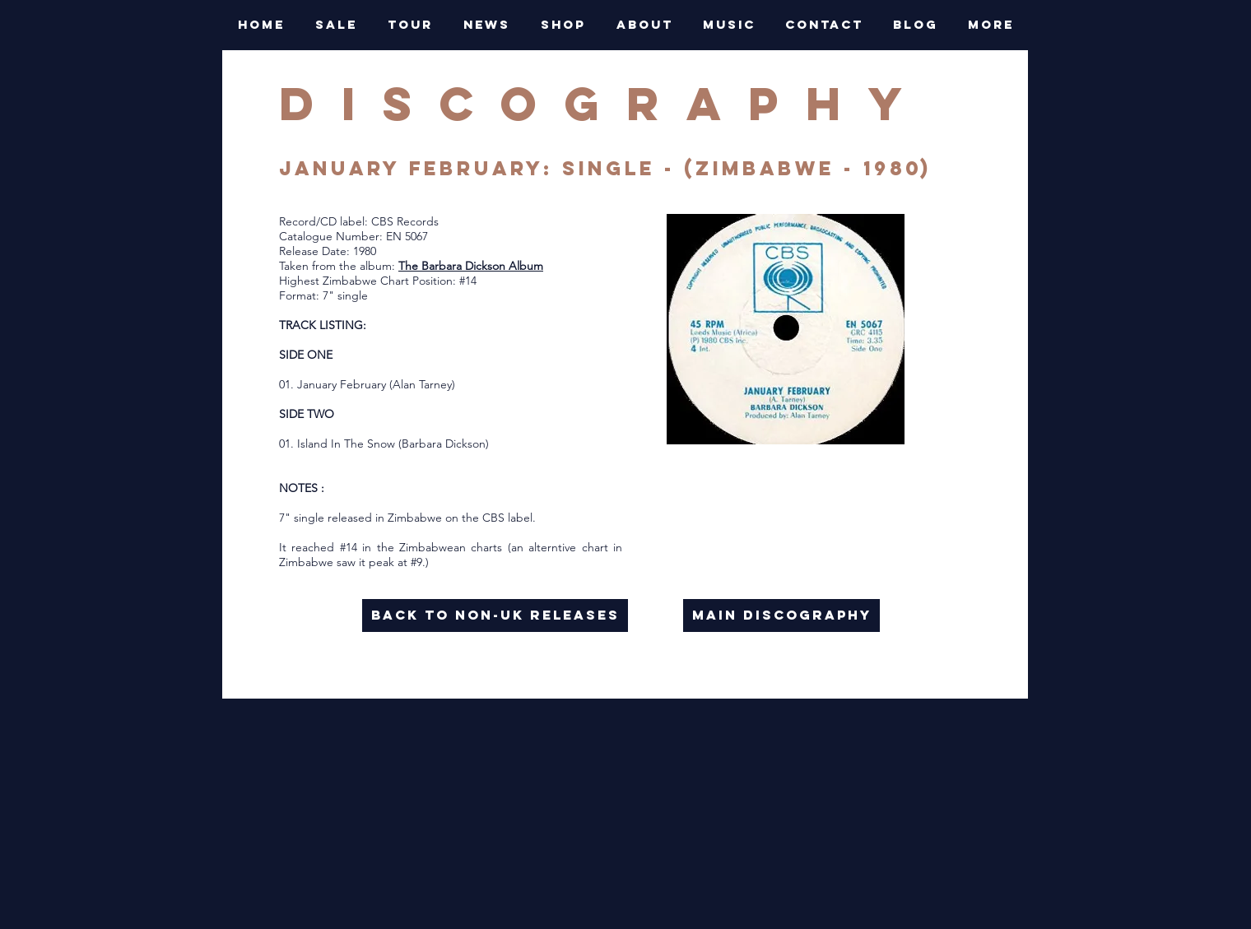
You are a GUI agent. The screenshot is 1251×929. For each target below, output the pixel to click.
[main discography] (781, 615)
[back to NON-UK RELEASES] (495, 615)
